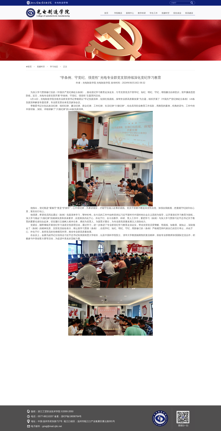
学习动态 (54, 66)
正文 (65, 66)
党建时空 (165, 13)
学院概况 (118, 13)
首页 (106, 13)
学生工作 (154, 13)
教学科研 (142, 13)
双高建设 (189, 13)
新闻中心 (130, 13)
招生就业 (177, 13)
